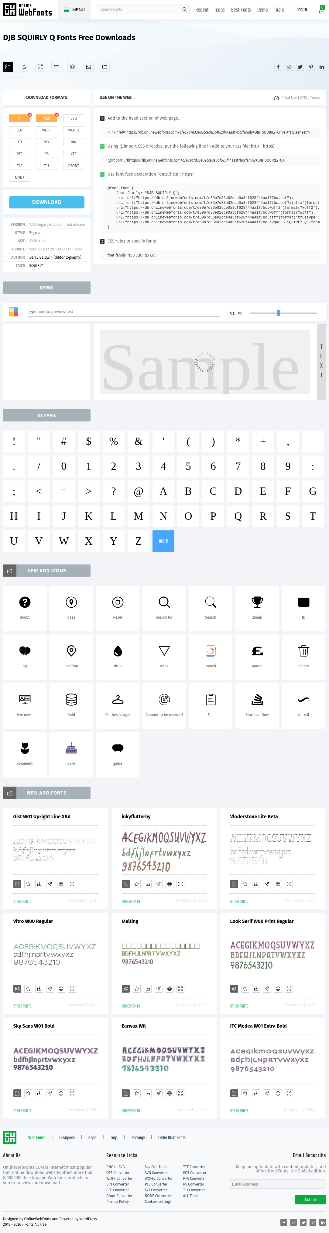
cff (74, 154)
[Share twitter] (300, 67)
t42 (19, 166)
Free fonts (30, 10)
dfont (73, 166)
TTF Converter (194, 1167)
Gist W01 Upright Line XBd (42, 816)
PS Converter (193, 1184)
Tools (279, 10)
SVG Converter (156, 1173)
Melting (130, 921)
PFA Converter (194, 1178)
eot (19, 130)
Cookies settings (158, 1202)
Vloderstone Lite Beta (254, 816)
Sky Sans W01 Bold (34, 1026)
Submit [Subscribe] (310, 1199)
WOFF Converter (119, 1178)
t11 (46, 166)
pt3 (19, 154)
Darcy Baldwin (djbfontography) (55, 257)
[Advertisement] (48, 362)
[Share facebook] (278, 67)
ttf (19, 118)
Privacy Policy (117, 1202)
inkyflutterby (136, 816)
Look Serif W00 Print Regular (262, 921)
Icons (219, 10)
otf (20, 142)
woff (46, 130)
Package (138, 1138)
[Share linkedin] (322, 67)
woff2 (73, 130)
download (46, 202)
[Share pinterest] (311, 67)
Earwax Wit (134, 1026)
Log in (301, 9)
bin (74, 142)
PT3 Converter (156, 1184)
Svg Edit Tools (156, 1167)
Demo (262, 10)
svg (73, 118)
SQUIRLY (36, 266)
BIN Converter (117, 1184)
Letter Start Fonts (172, 1138)
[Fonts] (105, 67)
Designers (67, 1138)
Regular (35, 233)
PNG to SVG (115, 1167)
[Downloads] (39, 884)
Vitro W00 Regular (33, 921)
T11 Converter (194, 1190)
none (19, 178)
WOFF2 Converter (159, 1178)
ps (47, 154)
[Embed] (61, 884)
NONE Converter (158, 1196)
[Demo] (40, 67)
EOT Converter (194, 1173)
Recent (201, 10)
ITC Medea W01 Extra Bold (258, 1026)
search (184, 9)
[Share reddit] (289, 67)
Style (92, 1138)
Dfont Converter (119, 1196)
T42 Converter (156, 1190)
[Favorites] (24, 67)
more (163, 541)
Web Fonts (36, 1138)
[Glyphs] (56, 67)
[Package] (72, 67)
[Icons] (89, 67)
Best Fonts (241, 10)
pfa (47, 142)
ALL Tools (191, 1196)
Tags (114, 1138)
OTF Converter (117, 1173)
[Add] (8, 67)
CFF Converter (117, 1190)
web (46, 118)
